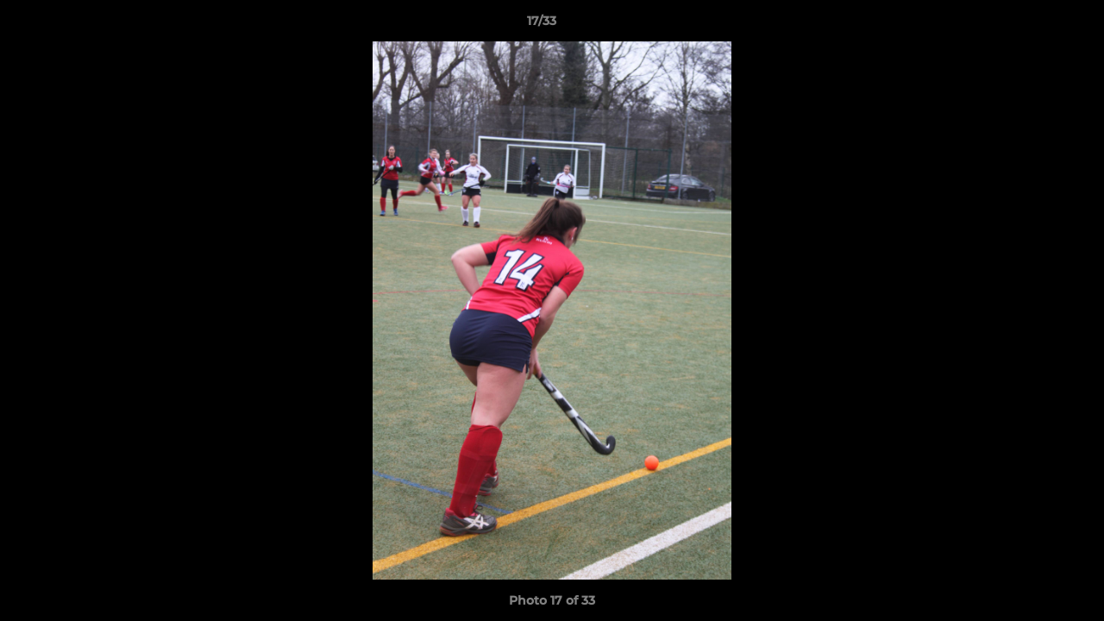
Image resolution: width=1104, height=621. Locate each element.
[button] (1031, 25)
